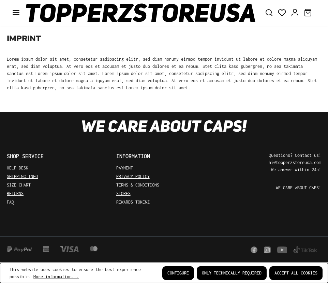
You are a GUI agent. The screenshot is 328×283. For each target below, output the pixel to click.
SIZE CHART (19, 185)
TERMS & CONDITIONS (137, 185)
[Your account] (294, 12)
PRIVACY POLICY (133, 176)
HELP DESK (17, 167)
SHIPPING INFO (22, 176)
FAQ (10, 202)
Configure (178, 272)
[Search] (269, 12)
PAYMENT (124, 167)
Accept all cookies (295, 272)
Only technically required (232, 272)
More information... (56, 276)
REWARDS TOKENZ (133, 202)
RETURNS (15, 193)
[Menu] (16, 12)
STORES (123, 193)
